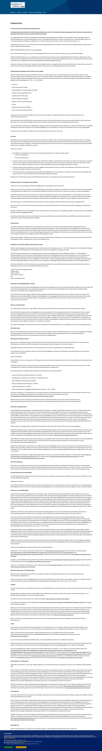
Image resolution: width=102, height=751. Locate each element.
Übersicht (23, 740)
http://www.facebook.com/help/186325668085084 (23, 552)
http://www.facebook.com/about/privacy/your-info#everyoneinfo (27, 554)
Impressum (39, 50)
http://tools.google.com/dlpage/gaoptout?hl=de (66, 435)
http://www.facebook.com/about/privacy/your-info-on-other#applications (55, 552)
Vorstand (19, 12)
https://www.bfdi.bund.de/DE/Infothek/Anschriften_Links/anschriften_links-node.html (32, 396)
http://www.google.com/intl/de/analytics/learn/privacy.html (64, 456)
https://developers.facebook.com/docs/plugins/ (57, 599)
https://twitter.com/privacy (56, 565)
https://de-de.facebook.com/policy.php (63, 615)
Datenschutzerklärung (9, 738)
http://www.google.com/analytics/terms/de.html (23, 456)
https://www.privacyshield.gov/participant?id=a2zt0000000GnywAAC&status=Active (62, 602)
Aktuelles (13, 12)
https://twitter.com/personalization (19, 636)
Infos (44, 12)
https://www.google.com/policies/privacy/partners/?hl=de (65, 559)
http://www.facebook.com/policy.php (55, 550)
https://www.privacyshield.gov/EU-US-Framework (38, 561)
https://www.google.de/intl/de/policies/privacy (75, 686)
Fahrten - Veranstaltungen (35, 12)
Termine (25, 12)
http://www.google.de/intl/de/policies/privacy (33, 458)
